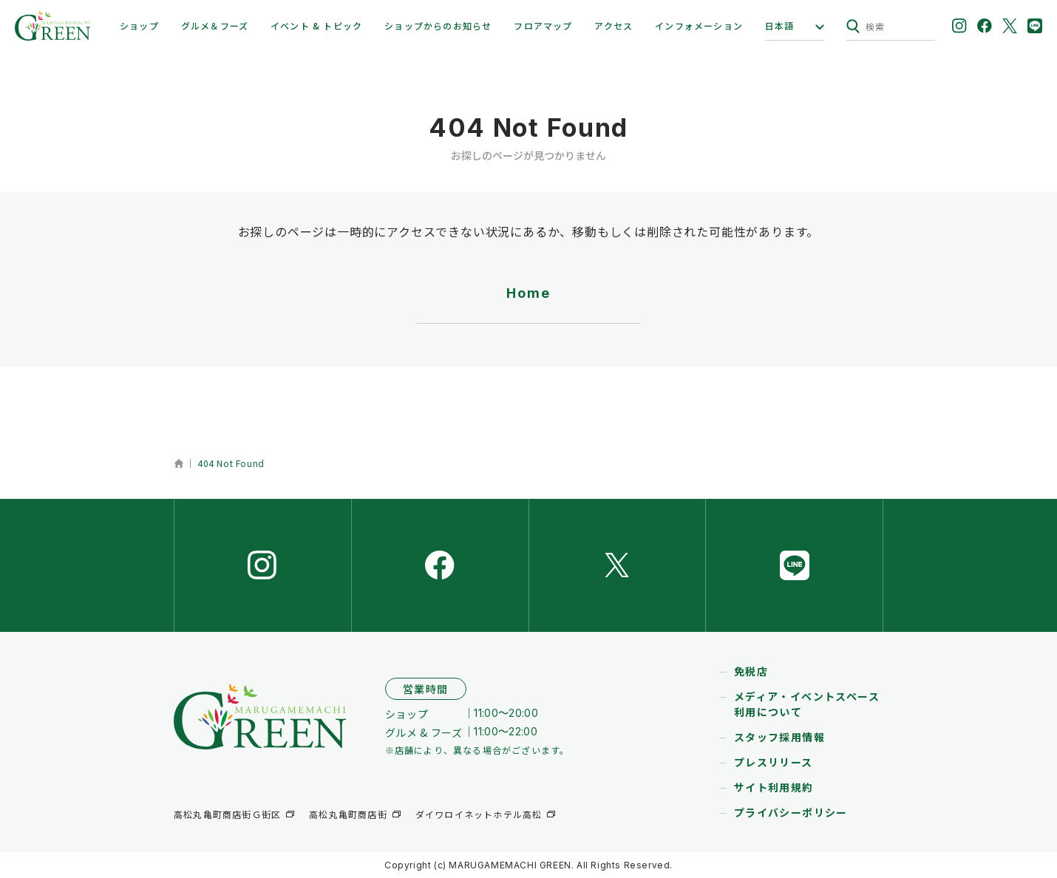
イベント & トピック (316, 25)
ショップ (139, 25)
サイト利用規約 (774, 787)
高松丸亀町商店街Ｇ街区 (227, 814)
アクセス (613, 25)
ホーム (178, 463)
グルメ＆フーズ (214, 25)
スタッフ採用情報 (779, 736)
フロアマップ (543, 25)
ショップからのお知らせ (438, 25)
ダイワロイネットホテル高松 (479, 814)
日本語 (780, 25)
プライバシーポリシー (791, 812)
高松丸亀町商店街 (348, 814)
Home (528, 293)
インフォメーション (699, 25)
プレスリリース (773, 762)
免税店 (751, 671)
